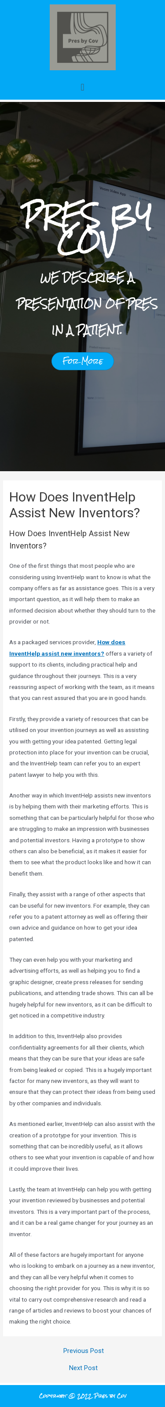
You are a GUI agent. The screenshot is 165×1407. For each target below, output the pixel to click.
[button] (82, 87)
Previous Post (83, 1351)
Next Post (83, 1368)
